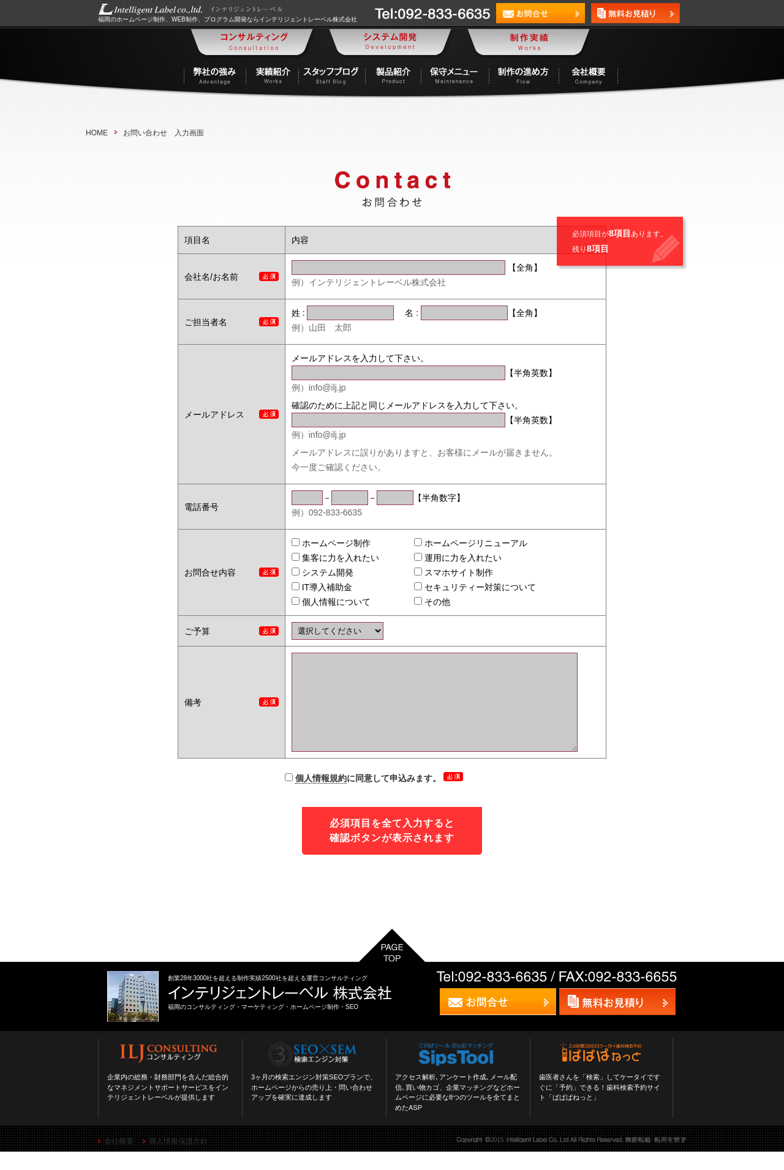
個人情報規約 (321, 796)
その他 (420, 602)
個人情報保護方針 (178, 1159)
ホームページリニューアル (459, 543)
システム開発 (311, 572)
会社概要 (119, 1159)
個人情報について (319, 602)
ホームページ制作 (319, 543)
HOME (97, 133)
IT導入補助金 (310, 587)
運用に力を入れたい (446, 558)
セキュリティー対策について (463, 587)
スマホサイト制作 (441, 572)
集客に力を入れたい (324, 558)
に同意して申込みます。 (364, 796)
